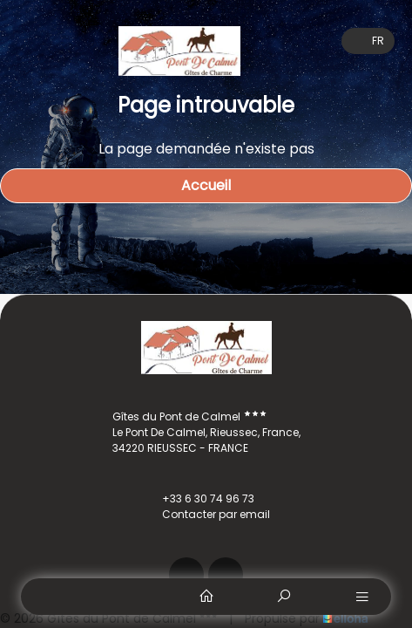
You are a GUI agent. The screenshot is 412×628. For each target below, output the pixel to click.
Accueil (206, 185)
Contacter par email (206, 514)
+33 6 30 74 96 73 (198, 499)
